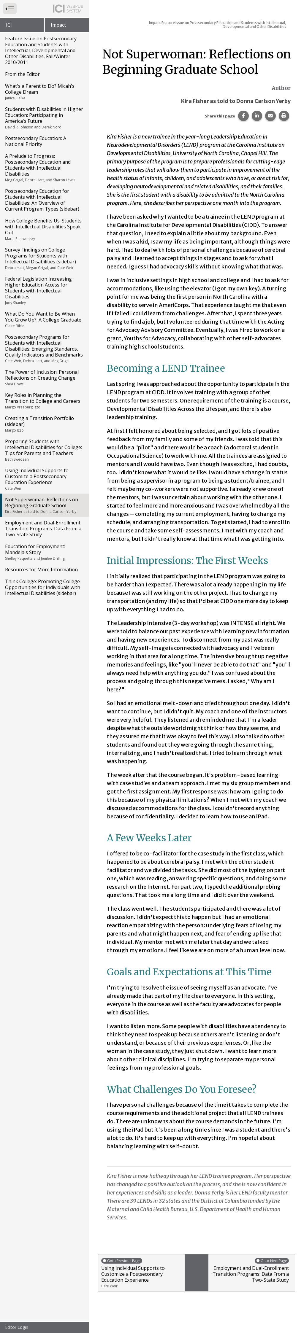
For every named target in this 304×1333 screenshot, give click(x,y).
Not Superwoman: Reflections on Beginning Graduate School (44, 505)
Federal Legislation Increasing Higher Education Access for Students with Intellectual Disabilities (44, 290)
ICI (9, 25)
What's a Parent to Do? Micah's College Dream (44, 92)
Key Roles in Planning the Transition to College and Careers (44, 401)
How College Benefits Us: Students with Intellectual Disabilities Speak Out (44, 229)
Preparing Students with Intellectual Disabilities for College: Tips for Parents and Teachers (44, 450)
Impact (58, 25)
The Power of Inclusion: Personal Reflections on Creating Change (44, 377)
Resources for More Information (41, 569)
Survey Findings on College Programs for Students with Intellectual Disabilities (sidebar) (44, 258)
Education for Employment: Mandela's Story (44, 552)
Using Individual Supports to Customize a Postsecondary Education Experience (44, 479)
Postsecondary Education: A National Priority (35, 141)
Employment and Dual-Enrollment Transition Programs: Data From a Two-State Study (43, 528)
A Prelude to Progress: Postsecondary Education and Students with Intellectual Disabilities (44, 167)
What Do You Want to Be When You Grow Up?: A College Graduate (44, 319)
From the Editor (22, 74)
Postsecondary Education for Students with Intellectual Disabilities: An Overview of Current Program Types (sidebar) (42, 200)
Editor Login (16, 1327)
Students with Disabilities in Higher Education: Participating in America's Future (44, 118)
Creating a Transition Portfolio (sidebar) (44, 424)
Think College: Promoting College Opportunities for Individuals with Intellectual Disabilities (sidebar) (42, 587)
